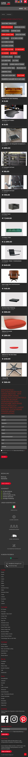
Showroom (3, 689)
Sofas (2, 576)
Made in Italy (4, 665)
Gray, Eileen (3, 653)
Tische (2, 594)
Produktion (3, 661)
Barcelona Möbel (5, 631)
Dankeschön (3, 672)
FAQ (2, 685)
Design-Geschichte (5, 696)
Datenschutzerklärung (18, 450)
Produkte (3, 570)
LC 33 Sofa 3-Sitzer (7, 49)
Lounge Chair (4, 616)
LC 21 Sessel (5, 38)
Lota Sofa (5, 64)
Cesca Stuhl (5, 31)
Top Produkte (4, 607)
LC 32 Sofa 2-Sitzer (7, 45)
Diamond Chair (15, 31)
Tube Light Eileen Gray (8, 75)
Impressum (3, 705)
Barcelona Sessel (20, 27)
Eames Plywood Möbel (6, 636)
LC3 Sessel (14, 53)
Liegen (2, 579)
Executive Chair (20, 34)
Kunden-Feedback (5, 668)
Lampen (3, 596)
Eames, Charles (4, 646)
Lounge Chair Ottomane (17, 64)
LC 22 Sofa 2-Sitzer (16, 38)
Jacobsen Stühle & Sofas (6, 634)
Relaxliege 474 (21, 68)
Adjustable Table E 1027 (9, 23)
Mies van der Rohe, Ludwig (7, 648)
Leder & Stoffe (4, 687)
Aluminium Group (5, 622)
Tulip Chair (20, 75)
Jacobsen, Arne (4, 651)
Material (3, 663)
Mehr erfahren (5, 483)
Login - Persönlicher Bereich (7, 694)
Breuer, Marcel (4, 655)
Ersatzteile (9, 14)
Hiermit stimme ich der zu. (13, 450)
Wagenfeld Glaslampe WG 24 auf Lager (13, 79)
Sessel (2, 572)
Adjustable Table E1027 (6, 613)
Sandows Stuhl (6, 71)
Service (3, 14)
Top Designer (4, 642)
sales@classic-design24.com (15, 563)
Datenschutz (3, 703)
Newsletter (3, 700)
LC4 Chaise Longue (7, 57)
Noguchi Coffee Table (8, 68)
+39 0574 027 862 (12, 565)
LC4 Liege (17, 57)
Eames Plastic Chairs (5, 627)
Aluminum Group (5, 587)
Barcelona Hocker (7, 27)
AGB (2, 670)
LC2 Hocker (5, 53)
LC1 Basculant (19, 49)
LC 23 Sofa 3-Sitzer (7, 42)
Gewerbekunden (5, 692)
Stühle (2, 583)
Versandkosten (4, 678)
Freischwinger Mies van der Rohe (8, 638)
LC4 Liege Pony (6, 60)
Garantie (3, 683)
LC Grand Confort (5, 625)
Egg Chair (3, 620)
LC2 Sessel (3, 609)
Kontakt (2, 698)
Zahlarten (3, 680)
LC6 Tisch (15, 60)
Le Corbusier (4, 644)
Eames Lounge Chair (7, 34)
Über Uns (3, 659)
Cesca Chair (3, 618)
